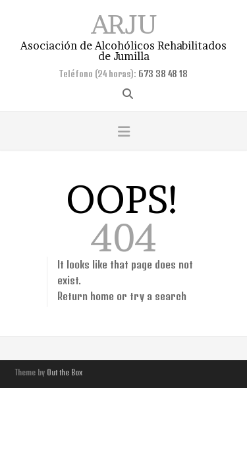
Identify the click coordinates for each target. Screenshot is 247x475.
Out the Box (64, 372)
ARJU (124, 23)
